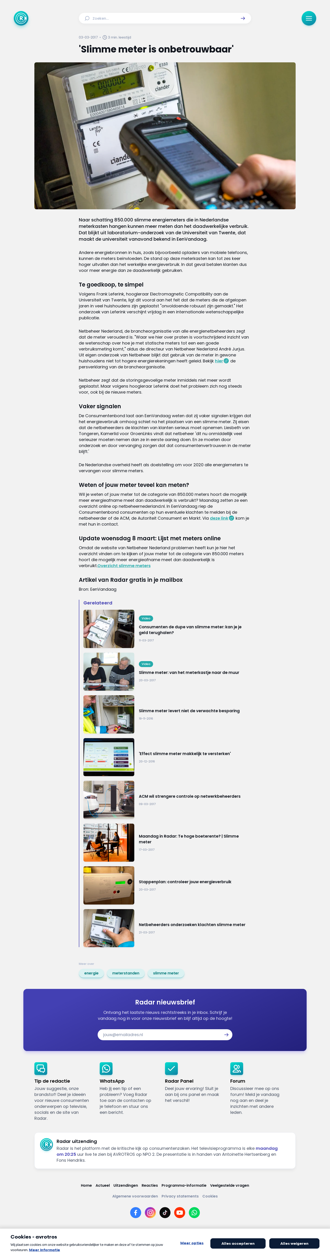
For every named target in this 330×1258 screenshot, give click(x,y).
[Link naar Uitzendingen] (125, 1185)
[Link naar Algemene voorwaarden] (135, 1196)
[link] (91, 973)
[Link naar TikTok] (165, 1212)
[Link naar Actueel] (103, 1185)
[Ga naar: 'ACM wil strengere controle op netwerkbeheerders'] (167, 800)
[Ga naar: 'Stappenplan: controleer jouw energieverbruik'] (167, 885)
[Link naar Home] (86, 1185)
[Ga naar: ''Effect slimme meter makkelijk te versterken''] (167, 757)
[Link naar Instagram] (150, 1212)
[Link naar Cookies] (210, 1196)
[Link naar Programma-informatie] (184, 1185)
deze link (219, 518)
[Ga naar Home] (21, 18)
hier (219, 361)
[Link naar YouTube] (179, 1212)
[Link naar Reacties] (150, 1185)
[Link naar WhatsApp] (194, 1212)
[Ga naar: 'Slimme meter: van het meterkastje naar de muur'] (167, 672)
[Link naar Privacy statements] (180, 1196)
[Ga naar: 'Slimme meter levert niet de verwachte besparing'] (167, 714)
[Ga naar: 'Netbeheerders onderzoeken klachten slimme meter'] (167, 928)
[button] (243, 18)
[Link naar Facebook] (135, 1212)
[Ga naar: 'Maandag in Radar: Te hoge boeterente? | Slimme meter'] (167, 843)
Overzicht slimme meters (124, 565)
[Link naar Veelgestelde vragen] (229, 1185)
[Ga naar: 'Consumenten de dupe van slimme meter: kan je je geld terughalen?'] (167, 629)
